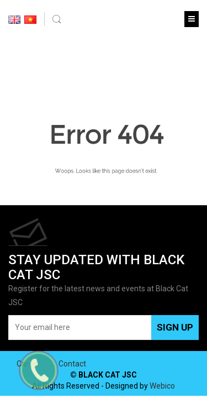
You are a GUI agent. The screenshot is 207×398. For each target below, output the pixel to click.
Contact (72, 363)
